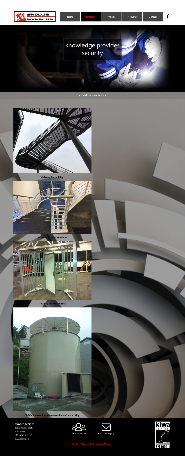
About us (132, 16)
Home (70, 16)
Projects (111, 16)
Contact (153, 16)
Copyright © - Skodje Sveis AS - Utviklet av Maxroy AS (92, 444)
